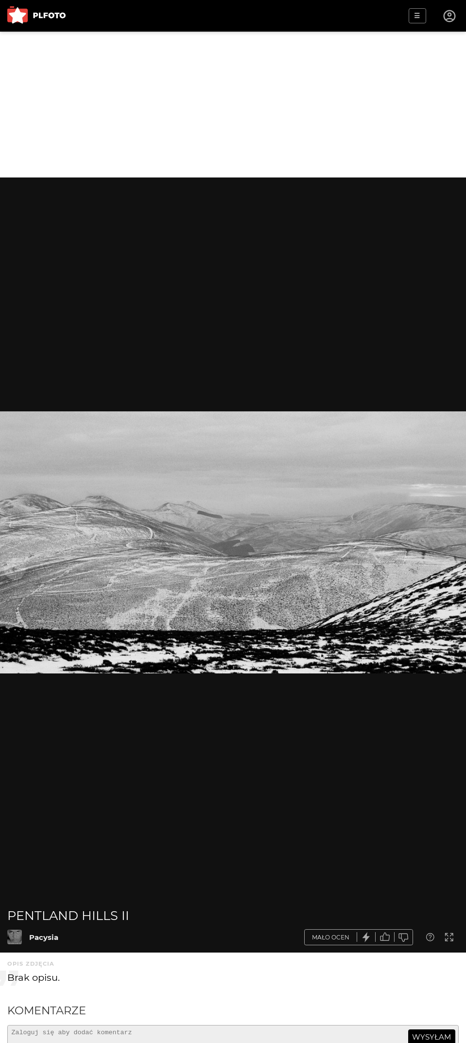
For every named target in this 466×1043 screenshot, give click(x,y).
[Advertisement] (233, 104)
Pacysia (43, 937)
